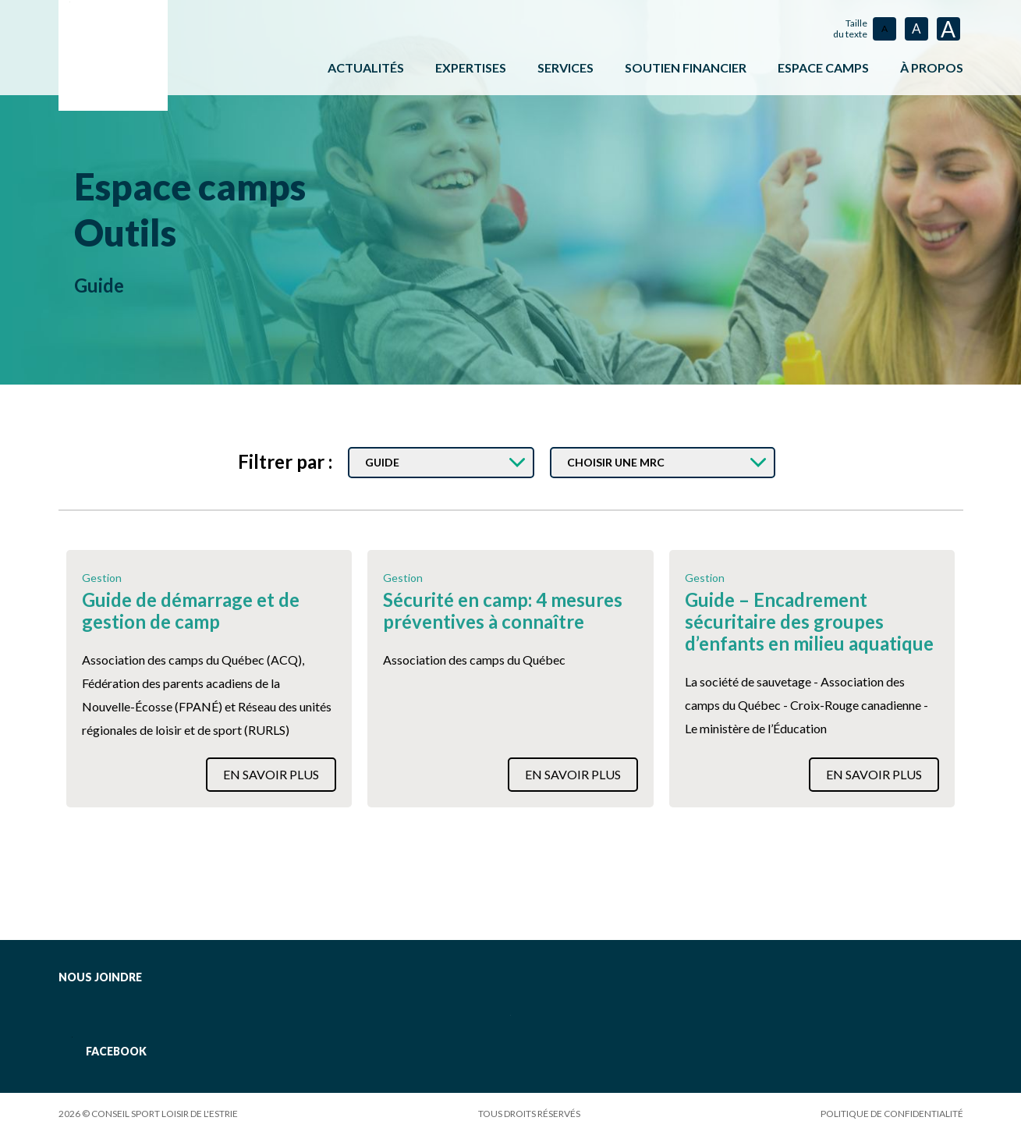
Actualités (366, 67)
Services (565, 67)
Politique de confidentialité (892, 1113)
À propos (931, 67)
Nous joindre (100, 977)
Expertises (470, 67)
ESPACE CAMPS (823, 67)
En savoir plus (271, 774)
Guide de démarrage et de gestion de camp (191, 611)
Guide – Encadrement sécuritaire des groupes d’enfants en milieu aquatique (809, 621)
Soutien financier (685, 67)
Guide (99, 283)
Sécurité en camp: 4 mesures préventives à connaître (502, 611)
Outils (130, 231)
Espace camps (200, 185)
